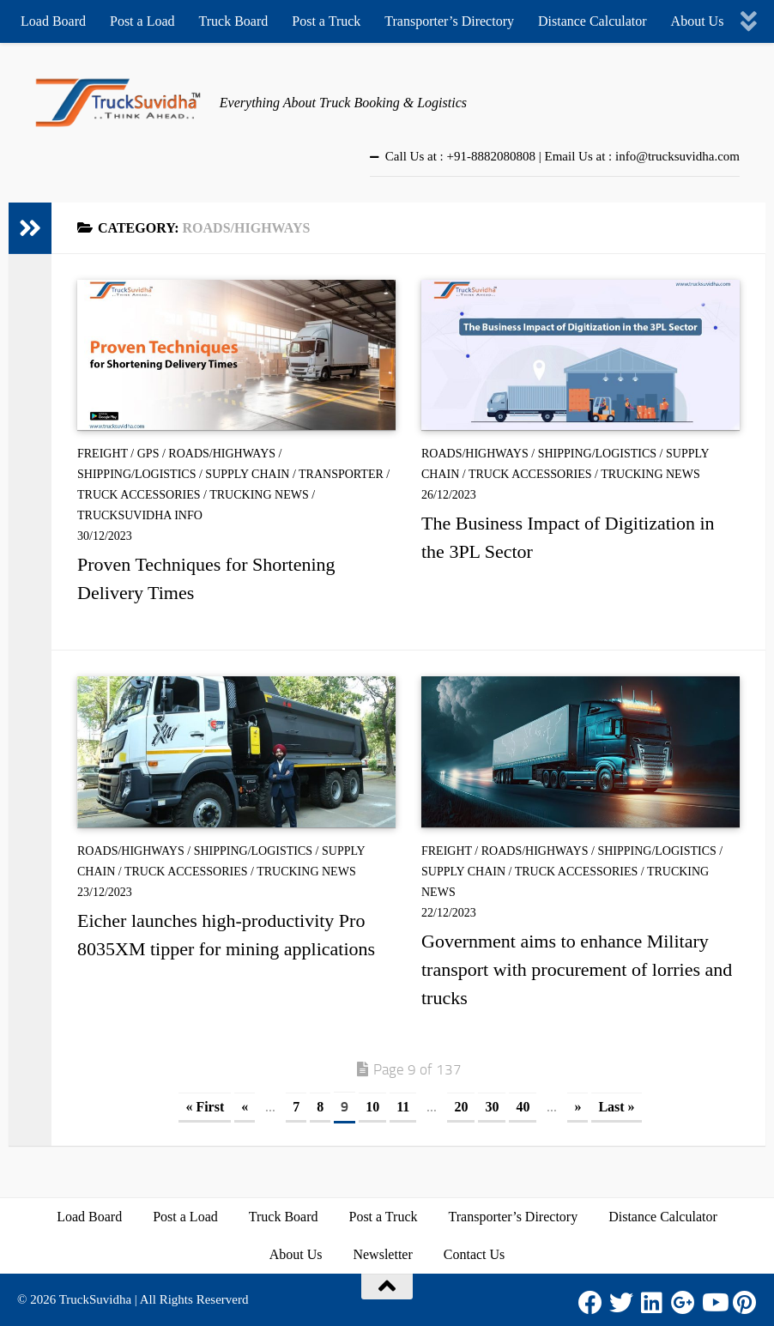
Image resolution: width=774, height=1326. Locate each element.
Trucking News (259, 494)
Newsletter (382, 1254)
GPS (148, 453)
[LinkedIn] (652, 1303)
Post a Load (142, 21)
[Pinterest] (745, 1303)
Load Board (53, 21)
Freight (102, 453)
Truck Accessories (139, 494)
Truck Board (234, 21)
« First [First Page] (204, 1106)
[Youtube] (714, 1303)
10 (372, 1106)
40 (522, 1106)
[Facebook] (590, 1303)
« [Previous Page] (244, 1106)
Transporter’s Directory (449, 21)
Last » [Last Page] (616, 1106)
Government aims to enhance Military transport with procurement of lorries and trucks (576, 969)
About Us (697, 21)
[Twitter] (621, 1303)
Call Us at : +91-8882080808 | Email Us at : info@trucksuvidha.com (562, 156)
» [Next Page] (577, 1106)
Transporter (341, 474)
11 (402, 1106)
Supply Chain (247, 474)
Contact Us (474, 1254)
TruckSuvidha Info (140, 515)
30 (492, 1106)
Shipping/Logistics (136, 474)
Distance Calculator (592, 21)
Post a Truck (326, 21)
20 (461, 1106)
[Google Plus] (683, 1303)
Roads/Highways (221, 453)
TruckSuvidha (95, 1299)
